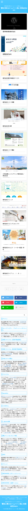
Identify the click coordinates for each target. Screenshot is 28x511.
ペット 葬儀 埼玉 (20, 443)
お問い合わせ (19, 498)
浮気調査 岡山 (22, 364)
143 (21, 289)
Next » (14, 283)
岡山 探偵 (8, 364)
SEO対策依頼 (12, 498)
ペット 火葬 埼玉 (12, 442)
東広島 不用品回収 (7, 353)
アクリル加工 (13, 377)
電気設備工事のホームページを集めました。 (14, 501)
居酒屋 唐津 (4, 424)
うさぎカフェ (13, 409)
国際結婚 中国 (5, 468)
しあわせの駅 (7, 432)
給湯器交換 (23, 322)
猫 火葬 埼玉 (9, 443)
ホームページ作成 (5, 497)
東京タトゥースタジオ (7, 396)
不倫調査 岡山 (7, 366)
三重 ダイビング (19, 457)
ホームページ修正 (14, 497)
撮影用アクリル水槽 (7, 383)
